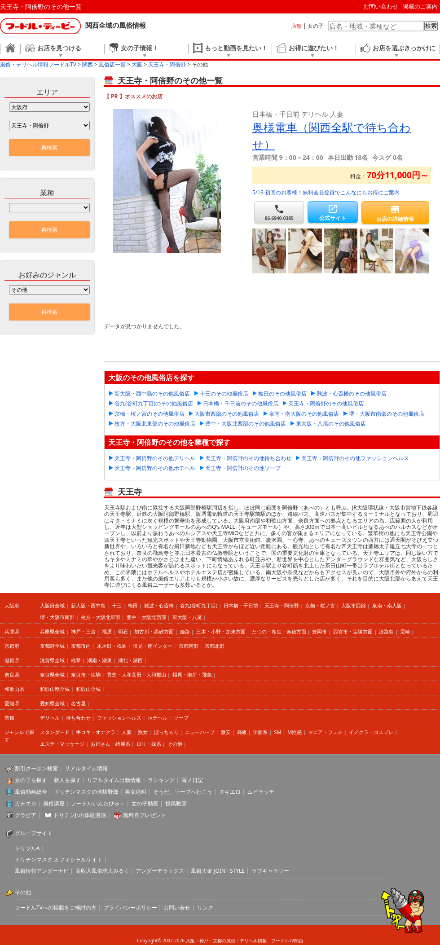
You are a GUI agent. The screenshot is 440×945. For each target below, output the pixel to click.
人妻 (127, 732)
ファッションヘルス (119, 717)
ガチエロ (25, 803)
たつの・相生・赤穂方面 (279, 631)
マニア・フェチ (325, 732)
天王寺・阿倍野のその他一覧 (41, 6)
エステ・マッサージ (62, 743)
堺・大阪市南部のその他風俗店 (386, 414)
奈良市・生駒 (86, 674)
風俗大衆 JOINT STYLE (218, 871)
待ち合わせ (78, 717)
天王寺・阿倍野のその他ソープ (243, 468)
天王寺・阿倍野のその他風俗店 (326, 403)
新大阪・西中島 (88, 605)
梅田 (133, 605)
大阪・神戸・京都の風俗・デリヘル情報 (226, 940)
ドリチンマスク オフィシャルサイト (58, 859)
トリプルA (27, 848)
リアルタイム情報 (86, 768)
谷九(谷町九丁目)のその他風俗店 (153, 403)
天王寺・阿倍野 (281, 605)
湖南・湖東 (99, 660)
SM (277, 732)
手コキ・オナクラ (95, 732)
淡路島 (386, 631)
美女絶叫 (135, 792)
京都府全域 (52, 645)
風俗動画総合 (31, 792)
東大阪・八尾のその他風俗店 (331, 423)
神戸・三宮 (83, 631)
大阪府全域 (52, 605)
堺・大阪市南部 (57, 617)
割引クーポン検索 (36, 768)
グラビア (25, 815)
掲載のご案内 (420, 6)
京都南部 (188, 645)
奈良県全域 (52, 674)
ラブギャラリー (270, 871)
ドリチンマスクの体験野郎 (86, 792)
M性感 (294, 732)
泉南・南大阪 (387, 605)
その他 (174, 743)
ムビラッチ (260, 792)
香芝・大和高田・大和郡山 (136, 674)
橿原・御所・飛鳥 (192, 674)
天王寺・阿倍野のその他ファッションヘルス (355, 458)
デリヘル (50, 717)
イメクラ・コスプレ (371, 732)
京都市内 (81, 645)
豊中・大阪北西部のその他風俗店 (245, 423)
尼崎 (405, 631)
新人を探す (67, 780)
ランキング (161, 780)
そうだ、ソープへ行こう (182, 792)
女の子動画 (145, 803)
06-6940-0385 (279, 212)
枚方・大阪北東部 (100, 617)
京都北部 (214, 645)
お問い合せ (176, 907)
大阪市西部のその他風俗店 (226, 414)
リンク (205, 907)
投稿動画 (176, 803)
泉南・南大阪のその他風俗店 (304, 414)
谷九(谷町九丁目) (199, 605)
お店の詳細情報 (395, 213)
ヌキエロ (230, 792)
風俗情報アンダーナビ (42, 871)
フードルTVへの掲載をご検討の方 (56, 907)
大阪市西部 (353, 605)
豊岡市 (319, 631)
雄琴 (76, 660)
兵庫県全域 (52, 631)
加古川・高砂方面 (154, 631)
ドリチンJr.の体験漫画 (79, 815)
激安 (226, 732)
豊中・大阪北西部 (146, 617)
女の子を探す (31, 780)
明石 (123, 631)
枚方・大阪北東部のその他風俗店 (154, 423)
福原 (107, 631)
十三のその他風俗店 (224, 393)
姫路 (185, 631)
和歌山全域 (88, 689)
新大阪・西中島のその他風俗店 (152, 393)
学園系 (260, 732)
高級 (242, 732)
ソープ (181, 717)
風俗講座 (54, 803)
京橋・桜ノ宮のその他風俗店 (149, 414)
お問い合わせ (380, 6)
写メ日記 (192, 780)
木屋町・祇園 (112, 645)
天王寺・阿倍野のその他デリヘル (154, 458)
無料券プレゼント (144, 815)
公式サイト (332, 212)
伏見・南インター (152, 645)
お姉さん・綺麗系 (110, 743)
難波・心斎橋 (159, 605)
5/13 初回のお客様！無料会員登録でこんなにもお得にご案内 (326, 192)
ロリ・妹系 (148, 743)
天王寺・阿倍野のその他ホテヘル (154, 468)
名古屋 (78, 703)
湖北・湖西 (130, 660)
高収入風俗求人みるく (102, 871)
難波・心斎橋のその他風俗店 (352, 393)
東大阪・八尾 (187, 617)
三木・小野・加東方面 (221, 631)
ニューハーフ (200, 732)
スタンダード (55, 732)
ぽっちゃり (166, 732)
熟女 (143, 732)
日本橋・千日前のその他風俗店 (240, 403)
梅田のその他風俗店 (282, 393)
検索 (431, 25)
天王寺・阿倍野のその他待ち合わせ (248, 458)
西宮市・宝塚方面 (353, 631)
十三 (117, 605)
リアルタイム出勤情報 (114, 780)
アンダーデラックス (160, 871)
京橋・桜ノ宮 (320, 605)
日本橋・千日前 (241, 605)
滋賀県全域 (52, 660)
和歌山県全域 (55, 689)
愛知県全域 (52, 703)
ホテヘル (157, 717)
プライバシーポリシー (130, 907)
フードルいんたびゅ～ (98, 803)
